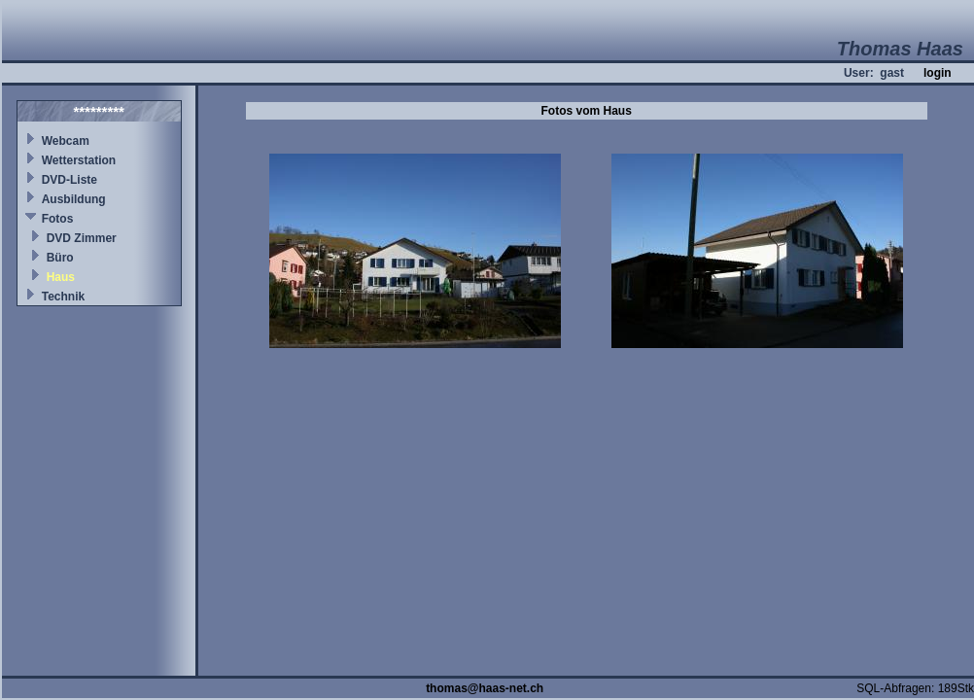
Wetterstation (79, 160)
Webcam (65, 141)
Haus (61, 277)
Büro (60, 257)
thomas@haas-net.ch (484, 688)
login (937, 73)
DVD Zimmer (82, 238)
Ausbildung (74, 199)
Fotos (58, 219)
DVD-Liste (69, 180)
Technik (63, 296)
